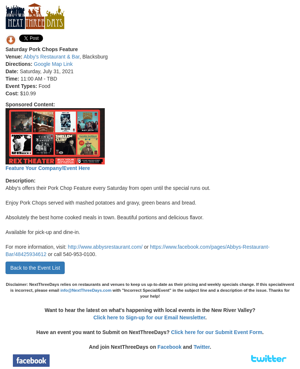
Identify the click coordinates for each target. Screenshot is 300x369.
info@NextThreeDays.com (85, 290)
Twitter (201, 347)
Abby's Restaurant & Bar (51, 57)
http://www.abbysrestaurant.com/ (105, 247)
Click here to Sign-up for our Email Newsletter (149, 317)
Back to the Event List (35, 268)
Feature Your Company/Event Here (48, 168)
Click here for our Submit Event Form (216, 332)
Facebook (169, 347)
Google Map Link (53, 64)
